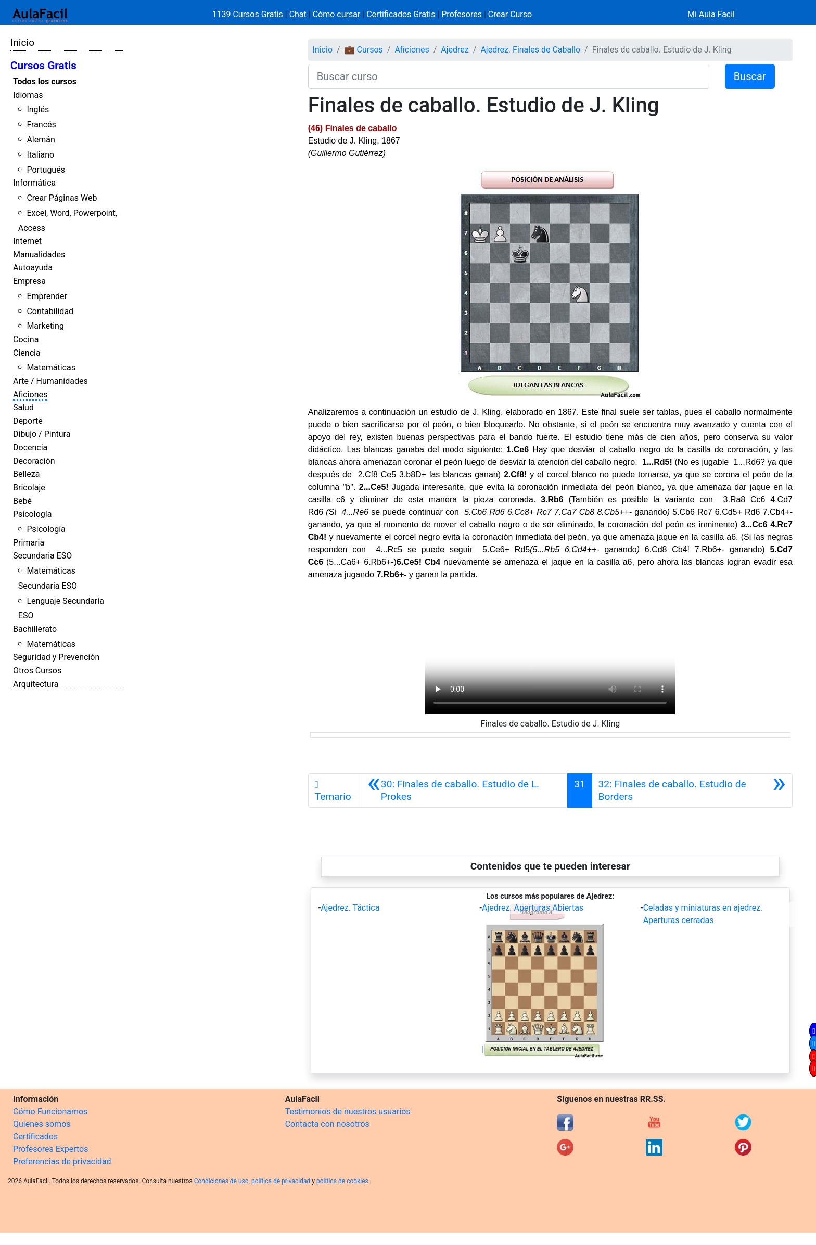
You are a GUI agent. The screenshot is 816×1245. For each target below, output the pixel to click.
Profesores (461, 14)
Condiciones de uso (221, 1181)
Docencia (30, 447)
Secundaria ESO (42, 556)
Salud (23, 407)
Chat (298, 14)
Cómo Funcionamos (50, 1112)
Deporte (28, 421)
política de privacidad (280, 1181)
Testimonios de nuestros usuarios (348, 1112)
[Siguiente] (692, 790)
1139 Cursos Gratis (248, 14)
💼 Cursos (364, 50)
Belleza (26, 474)
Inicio (22, 42)
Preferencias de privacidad (62, 1161)
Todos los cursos (44, 81)
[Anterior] (464, 790)
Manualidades (39, 255)
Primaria (28, 543)
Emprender (47, 296)
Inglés (38, 109)
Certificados (35, 1137)
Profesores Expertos (50, 1149)
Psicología (32, 514)
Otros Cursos (37, 671)
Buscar (750, 76)
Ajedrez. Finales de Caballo (530, 50)
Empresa (29, 281)
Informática (34, 183)
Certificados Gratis (400, 14)
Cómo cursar (337, 14)
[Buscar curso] (508, 76)
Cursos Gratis (43, 65)
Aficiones (30, 394)
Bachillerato (35, 629)
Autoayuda (33, 268)
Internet (27, 241)
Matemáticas (51, 367)
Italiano (40, 155)
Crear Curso (510, 14)
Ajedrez (454, 50)
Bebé (22, 501)
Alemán (41, 140)
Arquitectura (35, 684)
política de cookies (342, 1181)
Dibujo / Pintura (41, 434)
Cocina (26, 339)
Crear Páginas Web (62, 198)
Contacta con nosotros (327, 1124)
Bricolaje (29, 487)
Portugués (46, 170)
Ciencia (27, 353)
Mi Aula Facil (711, 14)
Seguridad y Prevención (56, 657)
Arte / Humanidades (50, 381)
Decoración (34, 461)
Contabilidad (50, 311)
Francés (41, 124)
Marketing (45, 326)
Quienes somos (42, 1124)
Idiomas (28, 95)
